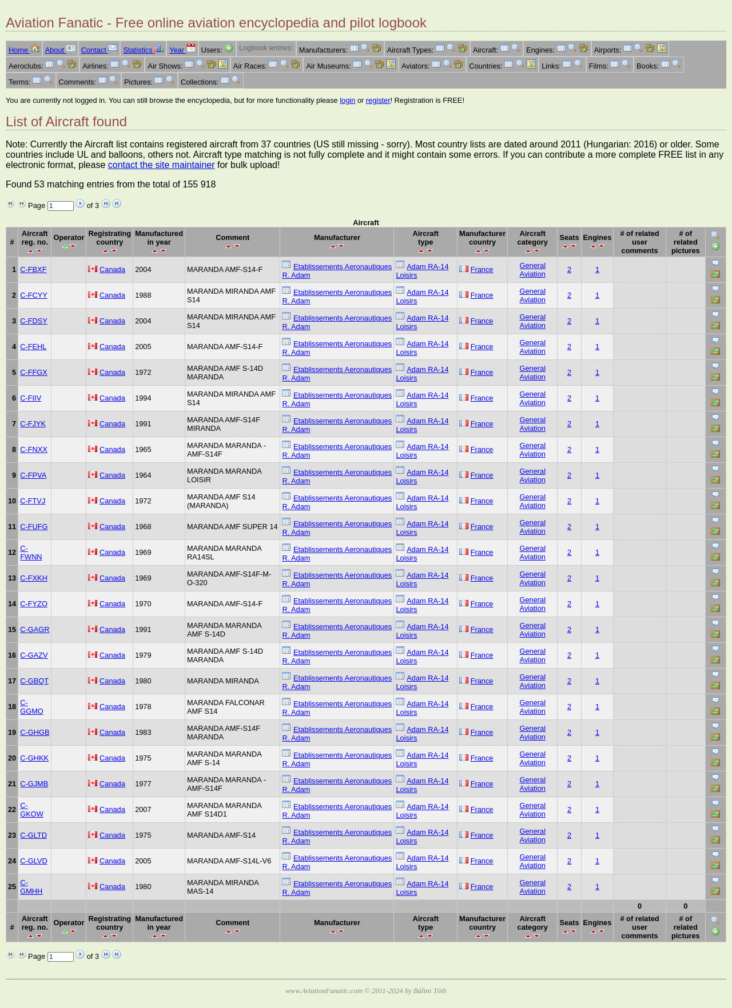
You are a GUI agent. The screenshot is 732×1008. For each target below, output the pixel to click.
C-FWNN (31, 552)
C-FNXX (33, 449)
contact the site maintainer (161, 165)
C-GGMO (31, 706)
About (60, 50)
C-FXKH (33, 578)
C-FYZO (33, 603)
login (347, 100)
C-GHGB (34, 732)
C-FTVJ (32, 501)
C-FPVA (33, 475)
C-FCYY (33, 295)
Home (24, 50)
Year (182, 50)
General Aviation (533, 269)
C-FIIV (30, 398)
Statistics (143, 50)
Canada (112, 269)
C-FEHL (33, 346)
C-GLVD (33, 861)
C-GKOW (31, 809)
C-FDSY (33, 321)
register (378, 100)
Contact (99, 50)
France (482, 269)
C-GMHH (31, 886)
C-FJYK (33, 423)
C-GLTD (33, 835)
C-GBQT (34, 681)
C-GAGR (34, 629)
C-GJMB (34, 783)
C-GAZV (33, 655)
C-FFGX (33, 372)
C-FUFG (33, 526)
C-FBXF (33, 269)
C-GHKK (34, 758)
